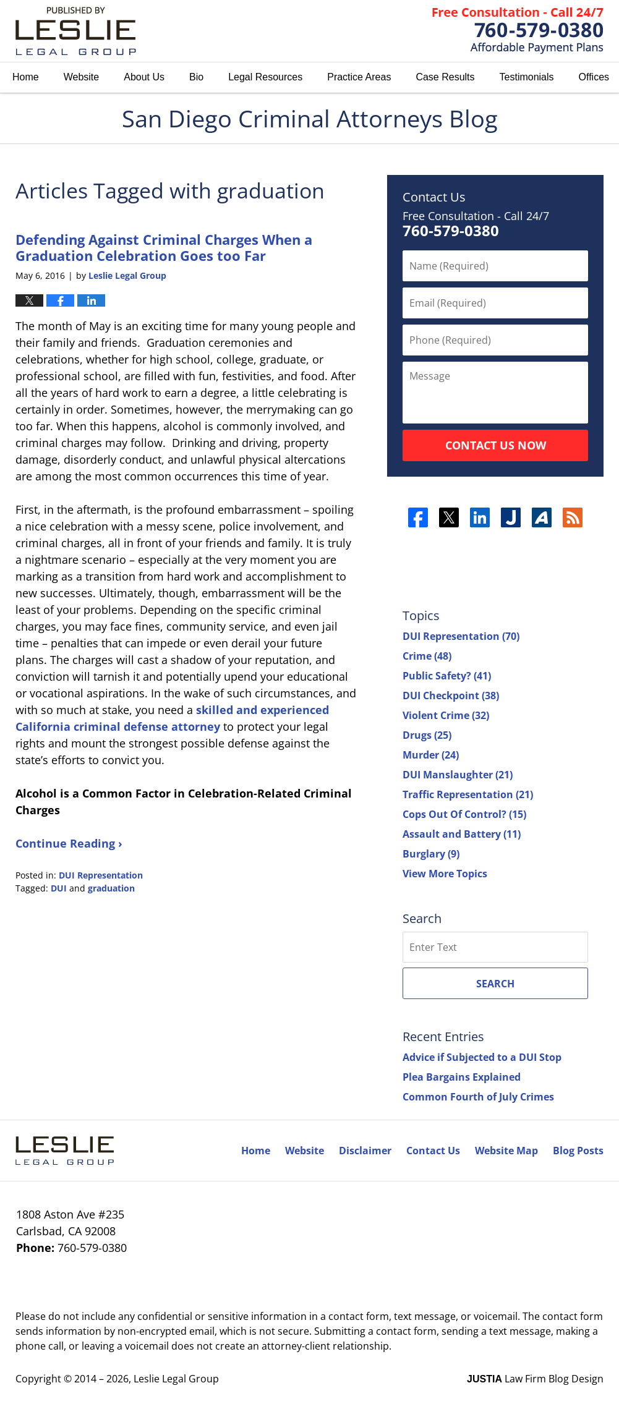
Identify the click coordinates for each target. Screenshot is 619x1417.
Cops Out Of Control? (464, 814)
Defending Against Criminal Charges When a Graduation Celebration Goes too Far (163, 247)
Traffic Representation (468, 794)
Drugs (427, 735)
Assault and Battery (462, 834)
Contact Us (433, 1150)
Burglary (431, 854)
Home (25, 77)
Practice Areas (359, 77)
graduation (111, 888)
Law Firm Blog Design (535, 1378)
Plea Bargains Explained (462, 1077)
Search (495, 983)
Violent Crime (446, 715)
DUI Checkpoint (451, 695)
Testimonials (527, 77)
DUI (59, 888)
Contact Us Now (495, 445)
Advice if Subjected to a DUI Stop (482, 1057)
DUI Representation (101, 875)
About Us (144, 77)
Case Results (445, 77)
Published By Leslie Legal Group (518, 30)
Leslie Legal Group (176, 1378)
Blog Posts (578, 1150)
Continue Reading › (68, 843)
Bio (196, 77)
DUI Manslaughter (458, 774)
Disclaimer (365, 1150)
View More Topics (445, 873)
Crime (427, 656)
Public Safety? (447, 676)
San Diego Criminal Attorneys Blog (75, 31)
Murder (431, 755)
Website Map (506, 1150)
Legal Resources (265, 77)
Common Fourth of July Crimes (478, 1097)
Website (82, 77)
